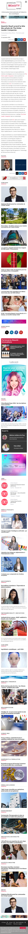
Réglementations (7, 707)
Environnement (6, 811)
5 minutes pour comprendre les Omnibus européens (12, 574)
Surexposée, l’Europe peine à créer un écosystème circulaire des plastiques (12, 816)
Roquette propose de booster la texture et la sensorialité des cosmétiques (13, 764)
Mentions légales (18, 924)
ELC (10, 83)
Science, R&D (5, 733)
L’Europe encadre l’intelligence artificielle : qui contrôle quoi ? (14, 531)
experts (5, 431)
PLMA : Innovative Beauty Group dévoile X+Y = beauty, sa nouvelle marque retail (14, 314)
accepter (22, 928)
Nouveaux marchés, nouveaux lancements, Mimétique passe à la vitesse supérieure (14, 868)
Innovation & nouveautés (10, 836)
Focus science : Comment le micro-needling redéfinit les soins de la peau (12, 738)
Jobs (2, 478)
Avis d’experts (6, 581)
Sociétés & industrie (8, 862)
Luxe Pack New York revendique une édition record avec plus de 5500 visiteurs (13, 292)
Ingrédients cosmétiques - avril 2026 (12, 649)
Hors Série (4, 645)
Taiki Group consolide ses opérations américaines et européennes (12, 790)
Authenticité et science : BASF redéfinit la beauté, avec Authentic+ (14, 618)
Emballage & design (8, 785)
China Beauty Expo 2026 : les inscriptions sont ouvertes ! (13, 403)
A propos (4, 922)
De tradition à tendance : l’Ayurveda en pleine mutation (13, 586)
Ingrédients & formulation (10, 759)
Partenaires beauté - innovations (10, 341)
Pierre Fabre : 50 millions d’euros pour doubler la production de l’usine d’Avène (14, 226)
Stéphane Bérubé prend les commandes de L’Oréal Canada (13, 204)
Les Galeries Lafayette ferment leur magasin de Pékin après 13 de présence (13, 248)
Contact (11, 922)
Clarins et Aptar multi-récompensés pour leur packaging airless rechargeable (13, 270)
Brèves (2, 21)
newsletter (9, 924)
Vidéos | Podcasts (7, 509)
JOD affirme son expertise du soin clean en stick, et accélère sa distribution (13, 841)
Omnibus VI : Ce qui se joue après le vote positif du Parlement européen (13, 712)
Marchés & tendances (8, 681)
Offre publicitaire (20, 922)
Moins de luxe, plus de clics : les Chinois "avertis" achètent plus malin (13, 686)
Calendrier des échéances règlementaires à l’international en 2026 (13, 553)
